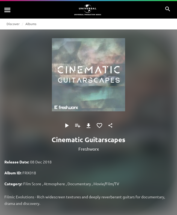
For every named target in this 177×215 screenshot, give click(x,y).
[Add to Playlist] (77, 125)
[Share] (110, 125)
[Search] (7, 9)
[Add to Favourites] (99, 125)
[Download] (88, 125)
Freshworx (88, 148)
